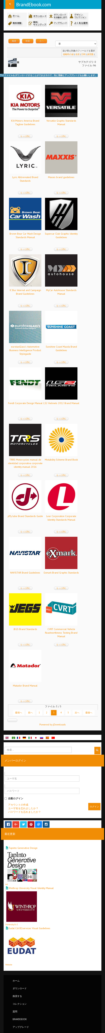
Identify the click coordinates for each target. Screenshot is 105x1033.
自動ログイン (14, 798)
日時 (83, 54)
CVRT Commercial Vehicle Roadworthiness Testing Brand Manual (61, 633)
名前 (77, 54)
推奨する (17, 996)
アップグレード (21, 1026)
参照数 (90, 54)
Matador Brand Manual (25, 685)
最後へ (88, 712)
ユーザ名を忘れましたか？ (23, 808)
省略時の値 (68, 54)
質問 (15, 1011)
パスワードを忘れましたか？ (24, 811)
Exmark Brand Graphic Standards (61, 572)
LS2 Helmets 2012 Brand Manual (61, 403)
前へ (30, 712)
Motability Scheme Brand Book (61, 459)
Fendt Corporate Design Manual (25, 403)
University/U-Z (11, 924)
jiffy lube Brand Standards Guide (25, 516)
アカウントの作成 (18, 804)
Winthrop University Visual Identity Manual (31, 888)
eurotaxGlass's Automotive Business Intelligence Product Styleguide (25, 350)
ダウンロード (20, 988)
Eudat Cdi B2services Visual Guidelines (29, 928)
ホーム (16, 980)
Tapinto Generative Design (23, 848)
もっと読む (25, 136)
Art (6, 884)
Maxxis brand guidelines (61, 177)
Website (8, 964)
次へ (77, 712)
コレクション (20, 1003)
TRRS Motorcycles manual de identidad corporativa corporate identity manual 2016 (25, 463)
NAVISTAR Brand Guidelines (25, 572)
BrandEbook (20, 1019)
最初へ (18, 712)
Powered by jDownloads (52, 724)
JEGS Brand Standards (25, 629)
